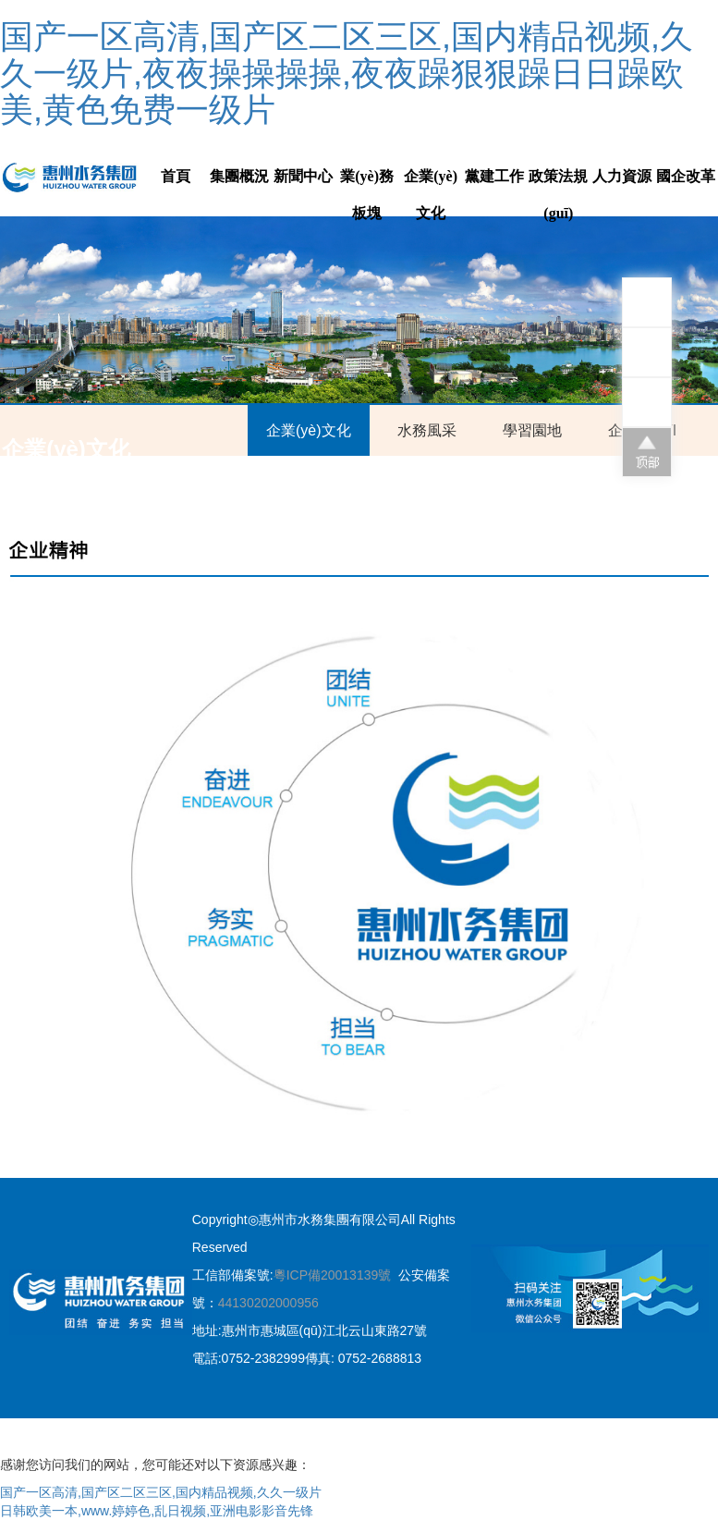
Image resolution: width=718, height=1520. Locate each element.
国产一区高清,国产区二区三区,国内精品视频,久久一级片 (161, 1492)
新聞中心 (303, 176)
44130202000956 (268, 1302)
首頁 (175, 176)
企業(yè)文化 (430, 194)
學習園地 (532, 430)
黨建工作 (494, 176)
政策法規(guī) (558, 194)
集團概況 (239, 176)
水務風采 (426, 430)
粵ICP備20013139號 (333, 1275)
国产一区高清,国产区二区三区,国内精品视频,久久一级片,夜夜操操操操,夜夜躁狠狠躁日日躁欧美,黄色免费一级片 (346, 73)
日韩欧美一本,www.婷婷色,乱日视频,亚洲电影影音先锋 (156, 1510)
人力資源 (621, 176)
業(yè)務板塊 (367, 194)
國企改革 (685, 176)
